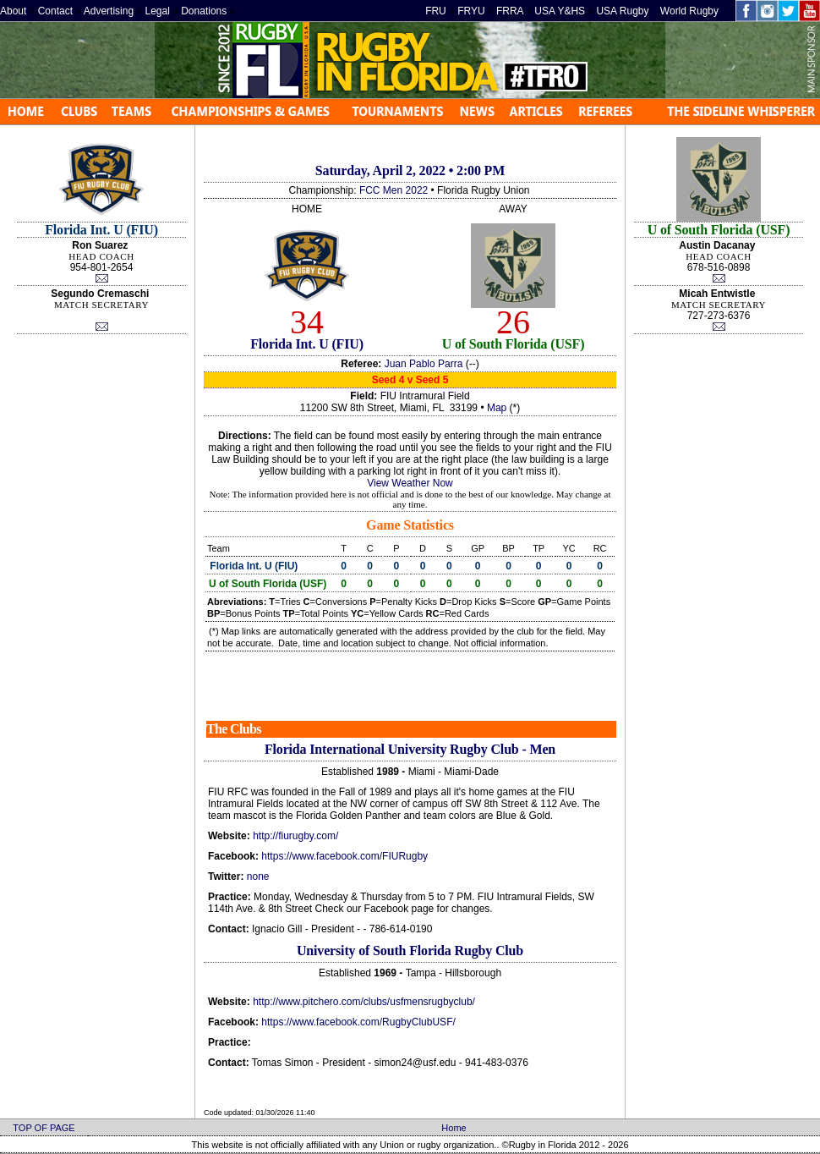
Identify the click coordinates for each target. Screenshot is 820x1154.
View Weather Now (410, 483)
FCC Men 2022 (393, 190)
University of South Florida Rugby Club (410, 950)
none (258, 876)
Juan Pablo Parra (424, 364)
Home (453, 1128)
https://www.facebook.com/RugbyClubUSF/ (358, 1022)
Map (496, 408)
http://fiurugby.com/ (295, 836)
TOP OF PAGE (43, 1128)
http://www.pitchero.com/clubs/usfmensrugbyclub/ (364, 1002)
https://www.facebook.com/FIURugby (344, 856)
